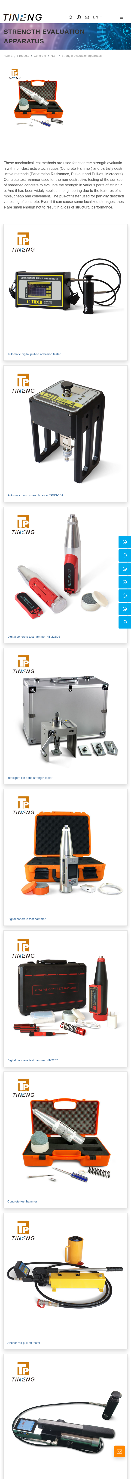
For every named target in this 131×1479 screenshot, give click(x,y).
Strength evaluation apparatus (82, 55)
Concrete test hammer (22, 1201)
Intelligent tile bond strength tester (29, 778)
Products (23, 55)
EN (96, 17)
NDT (54, 55)
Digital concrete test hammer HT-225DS (34, 636)
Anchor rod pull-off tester (23, 1343)
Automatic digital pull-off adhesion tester (34, 354)
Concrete (40, 55)
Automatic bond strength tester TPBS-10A (35, 495)
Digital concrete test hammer (26, 919)
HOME (7, 55)
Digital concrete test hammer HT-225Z (32, 1060)
